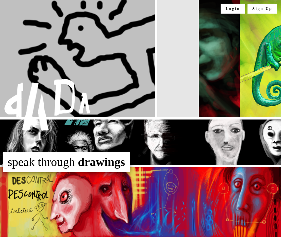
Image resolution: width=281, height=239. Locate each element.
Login (233, 9)
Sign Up (262, 9)
